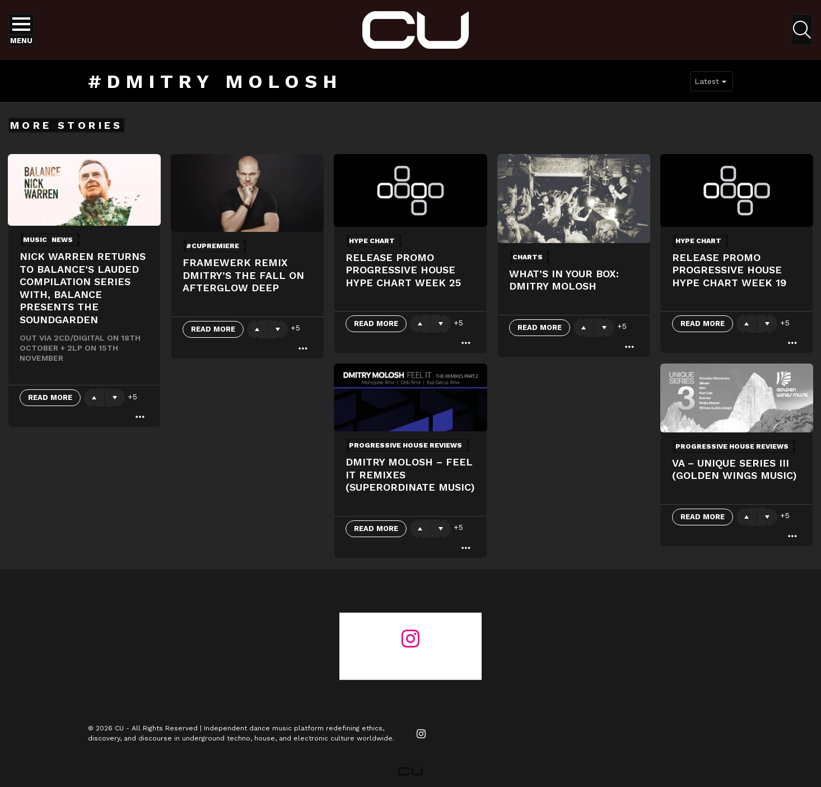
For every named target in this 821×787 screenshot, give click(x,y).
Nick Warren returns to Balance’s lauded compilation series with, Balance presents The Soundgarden (83, 287)
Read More (50, 397)
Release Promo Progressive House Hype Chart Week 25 (403, 270)
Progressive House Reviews (405, 445)
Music (35, 240)
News (62, 240)
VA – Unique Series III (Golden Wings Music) (734, 469)
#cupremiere (212, 246)
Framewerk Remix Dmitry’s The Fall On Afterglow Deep (243, 275)
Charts (527, 257)
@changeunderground (410, 659)
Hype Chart (372, 241)
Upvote (94, 398)
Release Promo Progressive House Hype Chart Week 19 (729, 270)
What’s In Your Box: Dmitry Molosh (564, 280)
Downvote (115, 398)
